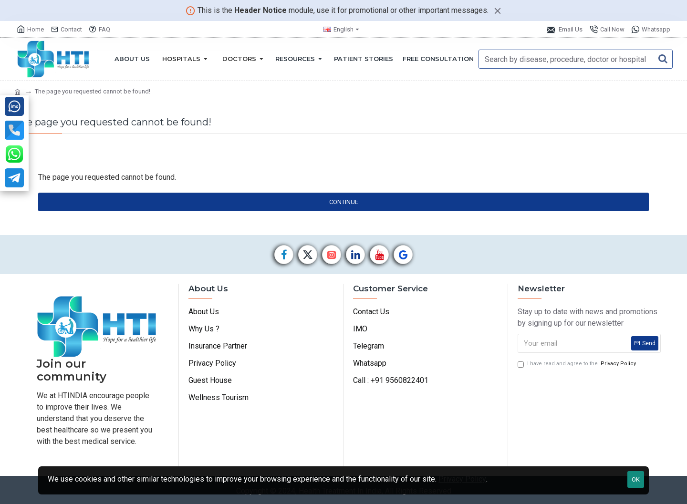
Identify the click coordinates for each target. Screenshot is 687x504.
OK (636, 479)
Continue (343, 202)
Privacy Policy (462, 478)
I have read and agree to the (577, 364)
